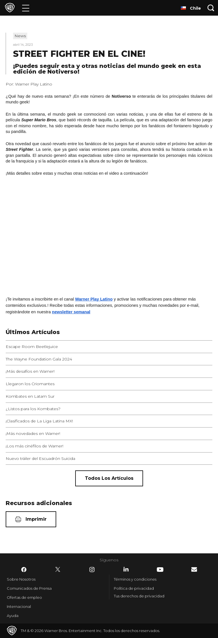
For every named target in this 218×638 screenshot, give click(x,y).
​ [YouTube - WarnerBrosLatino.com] (160, 569)
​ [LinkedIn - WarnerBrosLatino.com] (126, 569)
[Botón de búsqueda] (211, 8)
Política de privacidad (134, 588)
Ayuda (12, 615)
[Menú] (25, 8)
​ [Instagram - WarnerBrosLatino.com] (92, 569)
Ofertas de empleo (24, 597)
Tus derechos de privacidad (139, 596)
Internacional (19, 606)
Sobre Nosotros (21, 579)
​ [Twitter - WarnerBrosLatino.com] (57, 569)
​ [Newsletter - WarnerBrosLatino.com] (194, 569)
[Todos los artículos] (109, 478)
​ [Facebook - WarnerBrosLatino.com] (23, 569)
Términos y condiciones (135, 579)
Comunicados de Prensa (29, 588)
